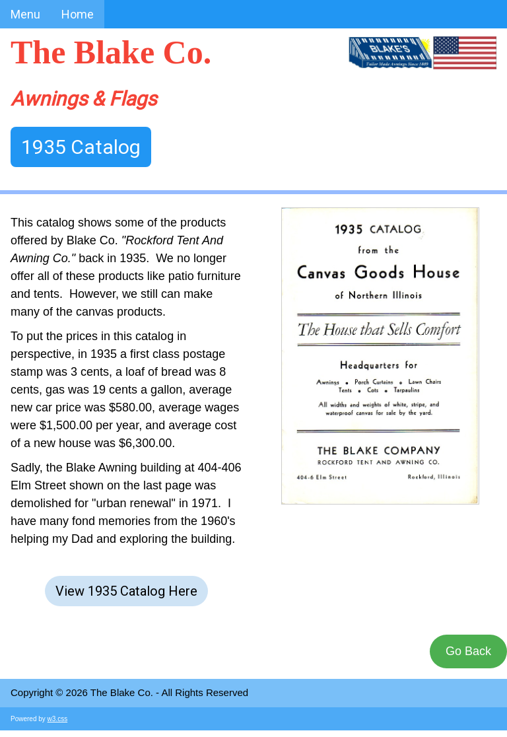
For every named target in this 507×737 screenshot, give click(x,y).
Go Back (468, 651)
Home (77, 14)
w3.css (58, 718)
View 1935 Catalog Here (126, 591)
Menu (25, 14)
